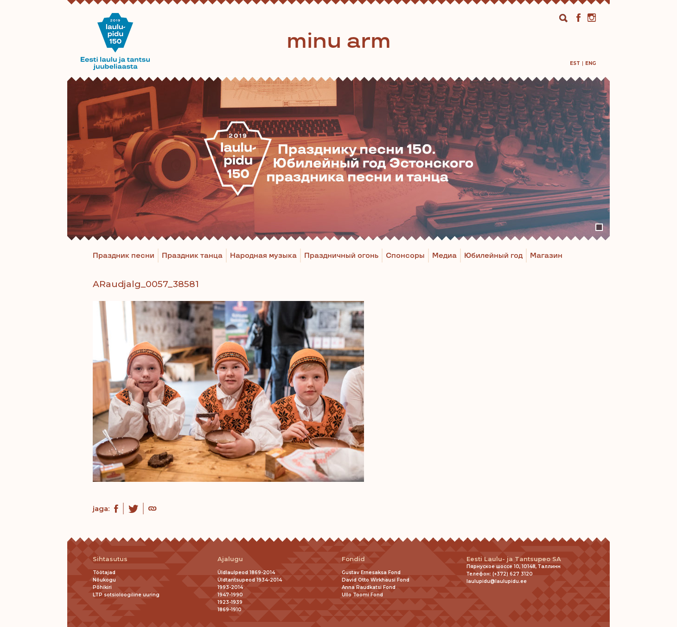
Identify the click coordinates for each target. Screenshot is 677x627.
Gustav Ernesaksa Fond (371, 572)
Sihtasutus (110, 559)
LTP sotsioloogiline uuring (126, 595)
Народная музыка (263, 256)
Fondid (353, 559)
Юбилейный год (493, 256)
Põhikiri (102, 587)
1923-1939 (230, 602)
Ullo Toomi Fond (362, 595)
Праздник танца (192, 256)
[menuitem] (575, 63)
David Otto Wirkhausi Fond (375, 580)
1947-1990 (230, 595)
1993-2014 (230, 587)
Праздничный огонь (341, 256)
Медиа (444, 256)
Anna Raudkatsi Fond (369, 587)
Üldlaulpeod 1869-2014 (246, 572)
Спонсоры (405, 256)
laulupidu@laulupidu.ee (496, 581)
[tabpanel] (338, 158)
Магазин (546, 256)
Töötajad (104, 572)
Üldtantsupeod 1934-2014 (249, 580)
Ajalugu (230, 559)
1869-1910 (229, 610)
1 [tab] (599, 227)
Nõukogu (104, 580)
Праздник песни (123, 256)
